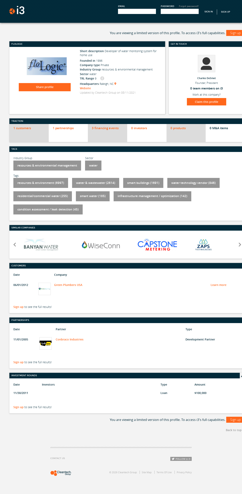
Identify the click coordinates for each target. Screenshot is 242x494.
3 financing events (105, 128)
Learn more (218, 285)
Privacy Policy (184, 472)
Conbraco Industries (69, 339)
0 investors (139, 128)
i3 (16, 10)
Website (85, 88)
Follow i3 (181, 459)
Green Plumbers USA (68, 285)
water (93, 165)
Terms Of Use (164, 472)
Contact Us (57, 458)
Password (167, 6)
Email (121, 6)
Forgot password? (189, 6)
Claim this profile (206, 102)
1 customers (22, 128)
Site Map (147, 472)
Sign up (18, 307)
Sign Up (225, 12)
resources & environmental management (47, 165)
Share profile (45, 87)
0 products (178, 128)
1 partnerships (63, 128)
